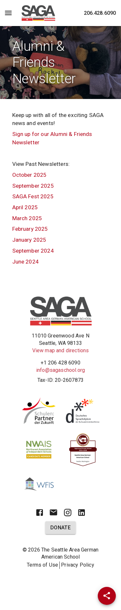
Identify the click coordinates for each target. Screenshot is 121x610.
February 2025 (30, 229)
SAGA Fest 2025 (33, 196)
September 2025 (33, 186)
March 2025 (27, 218)
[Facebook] (39, 512)
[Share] (107, 596)
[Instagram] (68, 512)
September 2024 (33, 250)
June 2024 (25, 261)
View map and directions (60, 350)
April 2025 (25, 207)
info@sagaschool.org (60, 370)
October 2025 (29, 175)
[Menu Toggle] (8, 13)
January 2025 (29, 240)
